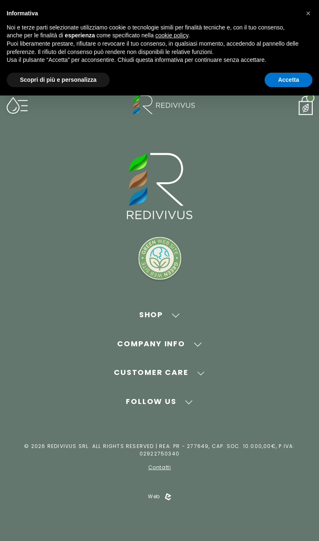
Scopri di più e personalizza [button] (58, 79)
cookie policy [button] (171, 35)
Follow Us (151, 401)
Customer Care (151, 372)
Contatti (159, 467)
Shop (151, 314)
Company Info (151, 343)
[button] (308, 13)
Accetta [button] (288, 79)
